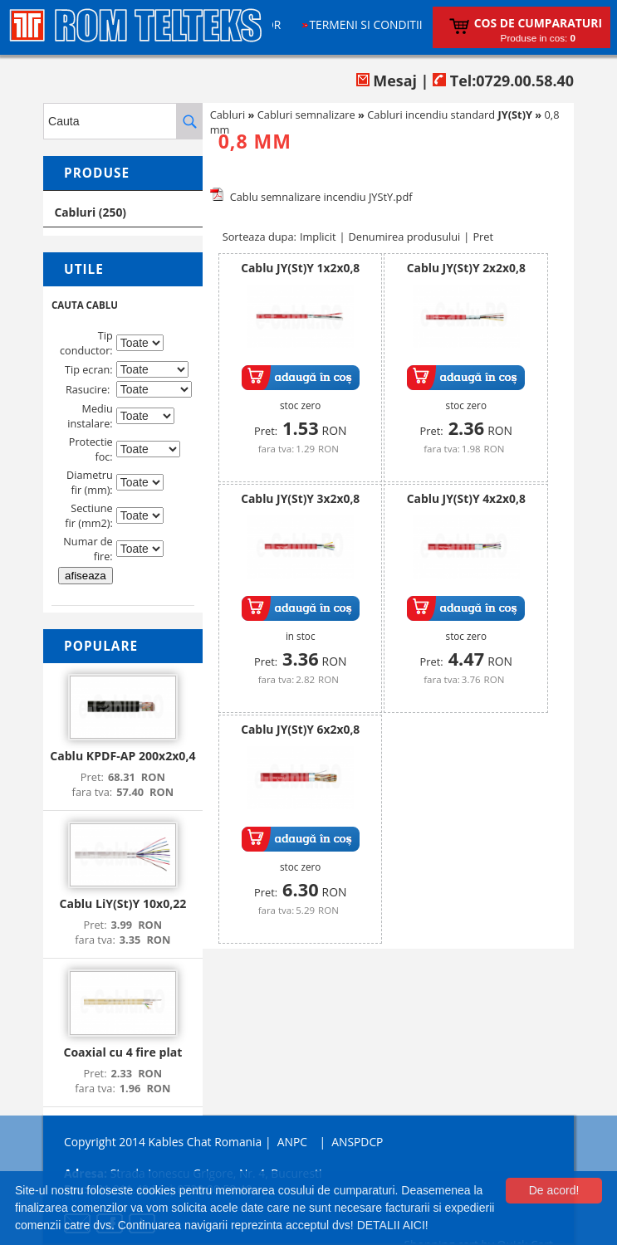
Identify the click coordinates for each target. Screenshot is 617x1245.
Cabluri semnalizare (306, 114)
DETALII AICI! (392, 1225)
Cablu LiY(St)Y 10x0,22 (122, 903)
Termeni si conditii (365, 24)
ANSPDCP (357, 1142)
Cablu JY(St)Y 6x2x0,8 (300, 729)
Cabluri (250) (90, 212)
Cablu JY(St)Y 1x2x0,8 (300, 268)
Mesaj (386, 80)
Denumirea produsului (405, 236)
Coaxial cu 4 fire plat (122, 1052)
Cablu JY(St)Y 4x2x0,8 (466, 498)
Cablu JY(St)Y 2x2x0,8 (466, 268)
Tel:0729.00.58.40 (503, 80)
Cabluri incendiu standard (449, 114)
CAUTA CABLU (84, 305)
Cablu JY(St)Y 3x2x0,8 (300, 498)
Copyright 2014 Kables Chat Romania (163, 1142)
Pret (483, 236)
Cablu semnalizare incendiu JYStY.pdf (321, 196)
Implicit (318, 236)
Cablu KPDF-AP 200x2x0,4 (122, 756)
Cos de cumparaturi (538, 23)
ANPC (292, 1142)
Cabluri (228, 114)
